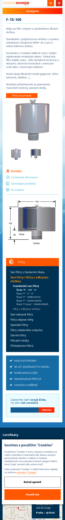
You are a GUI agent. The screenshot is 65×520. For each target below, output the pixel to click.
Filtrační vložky (19, 340)
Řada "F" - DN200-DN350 (29, 300)
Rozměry (16, 171)
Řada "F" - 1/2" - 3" (26, 289)
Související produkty (23, 183)
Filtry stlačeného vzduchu (26, 330)
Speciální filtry (19, 325)
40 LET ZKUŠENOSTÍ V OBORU (31, 366)
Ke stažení (17, 189)
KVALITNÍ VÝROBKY (25, 360)
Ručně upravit (32, 482)
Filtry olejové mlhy (21, 320)
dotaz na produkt (21, 95)
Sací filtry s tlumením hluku (27, 272)
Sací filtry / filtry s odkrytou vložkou (29, 279)
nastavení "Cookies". (26, 472)
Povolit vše (32, 494)
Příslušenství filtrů (21, 346)
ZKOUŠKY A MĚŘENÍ (25, 385)
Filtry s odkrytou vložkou (26, 309)
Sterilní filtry (18, 335)
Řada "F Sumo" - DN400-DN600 (32, 304)
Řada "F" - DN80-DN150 (28, 297)
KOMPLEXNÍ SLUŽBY (26, 372)
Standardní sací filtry (26, 286)
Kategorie (32, 11)
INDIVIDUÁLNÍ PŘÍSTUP (27, 379)
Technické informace (24, 177)
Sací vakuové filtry (21, 314)
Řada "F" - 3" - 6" (25, 293)
